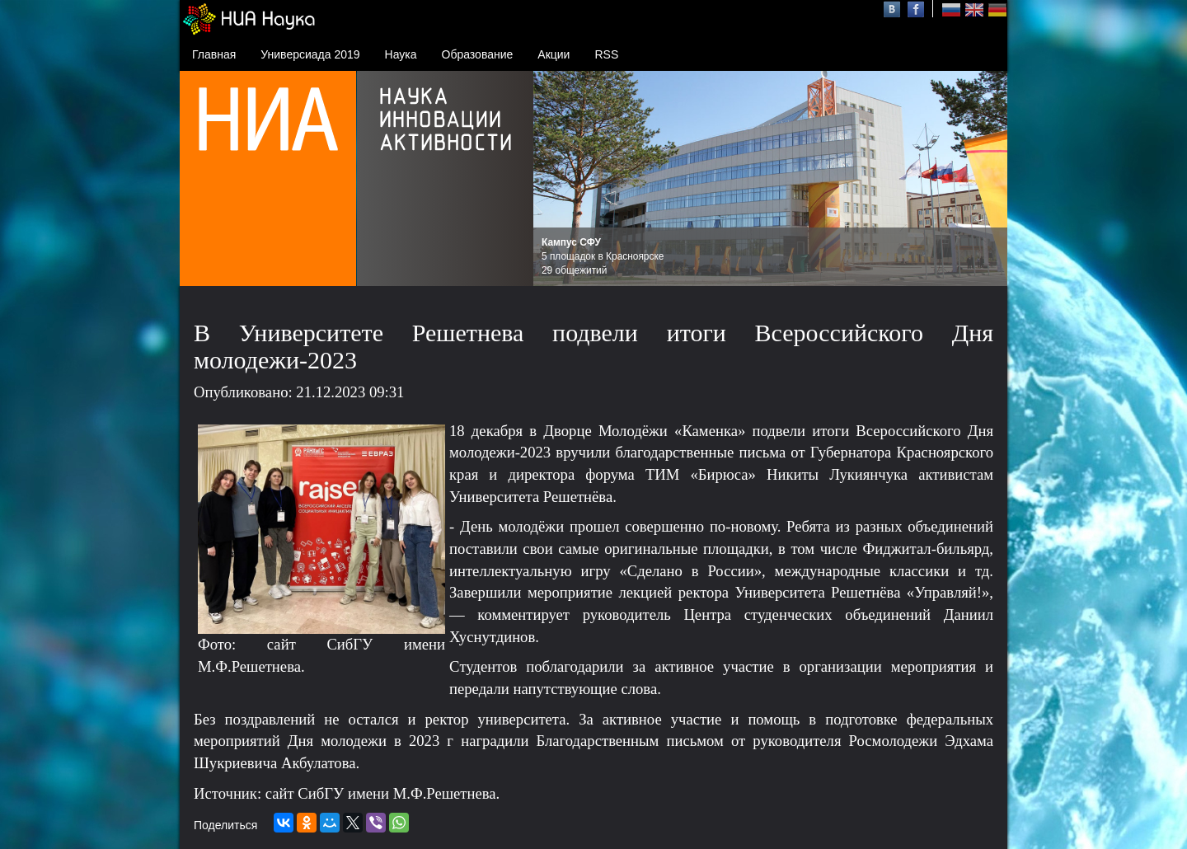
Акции (553, 54)
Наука (401, 54)
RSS (606, 54)
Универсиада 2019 (309, 54)
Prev (555, 179)
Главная (214, 54)
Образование (478, 54)
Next (986, 179)
